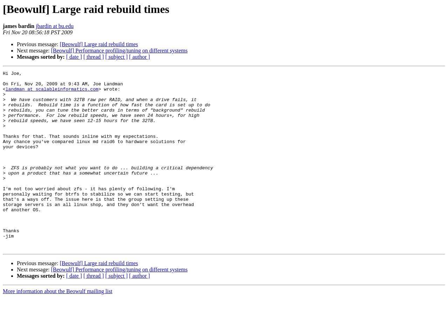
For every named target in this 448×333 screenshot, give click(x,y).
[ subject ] (116, 57)
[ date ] (74, 57)
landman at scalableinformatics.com (52, 93)
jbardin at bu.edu (55, 26)
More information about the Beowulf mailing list (57, 327)
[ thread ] (93, 57)
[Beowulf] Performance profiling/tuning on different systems (119, 51)
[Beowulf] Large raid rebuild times (99, 44)
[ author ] (139, 57)
